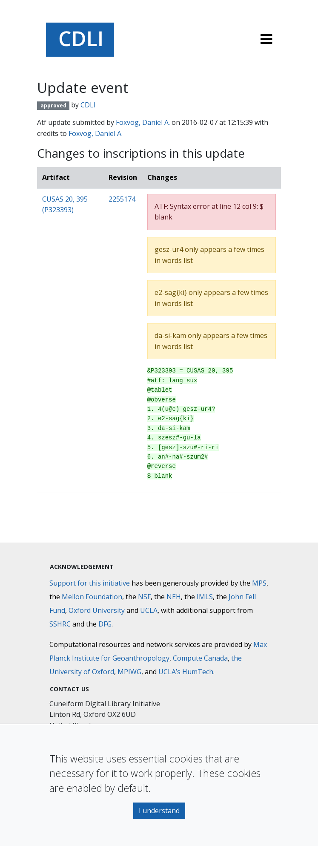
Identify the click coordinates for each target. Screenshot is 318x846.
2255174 (122, 199)
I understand (159, 810)
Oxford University (97, 610)
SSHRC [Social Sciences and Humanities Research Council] (60, 624)
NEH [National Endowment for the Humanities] (173, 596)
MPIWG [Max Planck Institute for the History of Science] (129, 671)
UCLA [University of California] (149, 610)
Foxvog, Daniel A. (143, 122)
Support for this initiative (89, 583)
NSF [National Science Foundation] (144, 596)
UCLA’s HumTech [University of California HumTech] (185, 671)
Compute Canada (200, 658)
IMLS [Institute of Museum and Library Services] (205, 596)
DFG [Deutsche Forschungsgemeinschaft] (105, 624)
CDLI (88, 105)
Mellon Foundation (92, 596)
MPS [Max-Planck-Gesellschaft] (259, 583)
